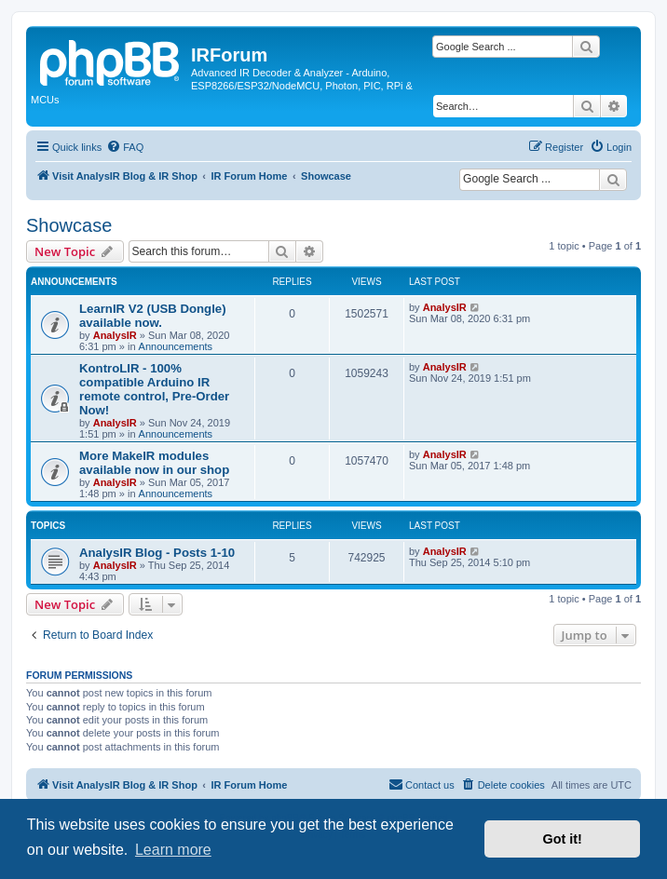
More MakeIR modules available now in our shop (154, 463)
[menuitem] (124, 147)
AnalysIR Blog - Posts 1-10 (157, 553)
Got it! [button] (562, 839)
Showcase (69, 225)
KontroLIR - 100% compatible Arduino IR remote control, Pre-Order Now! (154, 389)
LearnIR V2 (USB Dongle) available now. (152, 316)
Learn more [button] (173, 850)
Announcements (176, 346)
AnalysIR (115, 335)
